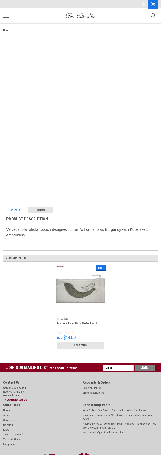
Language (9, 444)
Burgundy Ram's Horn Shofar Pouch (35, 30)
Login (86, 388)
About (6, 415)
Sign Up (97, 388)
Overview (15, 209)
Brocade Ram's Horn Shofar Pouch (77, 323)
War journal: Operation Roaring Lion (103, 432)
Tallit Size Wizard (13, 434)
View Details (80, 345)
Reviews (40, 209)
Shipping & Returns (93, 392)
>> (16, 400)
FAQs (6, 429)
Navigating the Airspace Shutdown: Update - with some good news (118, 417)
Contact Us (9, 420)
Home (6, 30)
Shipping (8, 425)
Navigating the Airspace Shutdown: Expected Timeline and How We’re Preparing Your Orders (119, 425)
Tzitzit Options (11, 439)
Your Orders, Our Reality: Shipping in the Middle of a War (115, 410)
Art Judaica (63, 318)
